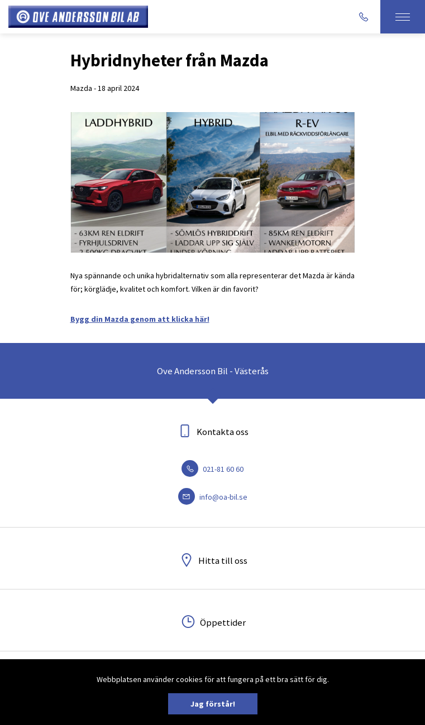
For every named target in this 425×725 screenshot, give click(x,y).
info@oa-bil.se (212, 497)
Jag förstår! (212, 704)
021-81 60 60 (212, 469)
